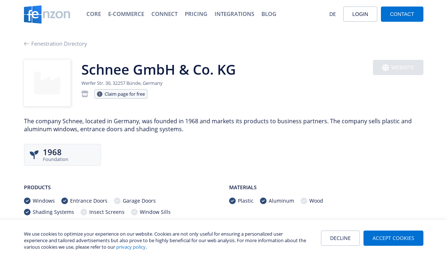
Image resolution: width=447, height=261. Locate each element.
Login (360, 14)
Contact (402, 14)
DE (332, 14)
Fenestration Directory (55, 43)
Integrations (234, 13)
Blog (268, 13)
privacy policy (131, 247)
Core (93, 13)
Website (398, 67)
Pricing (196, 13)
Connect (164, 13)
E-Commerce (126, 13)
